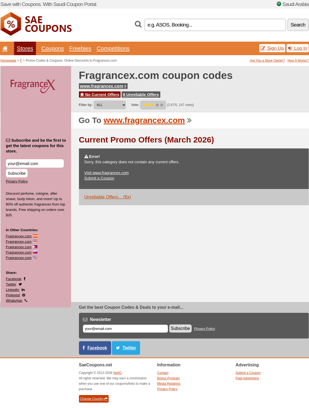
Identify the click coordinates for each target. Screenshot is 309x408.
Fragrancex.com (19, 236)
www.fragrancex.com (103, 86)
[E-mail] (125, 329)
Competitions (113, 48)
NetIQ (117, 373)
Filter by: (86, 105)
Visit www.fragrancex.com (106, 173)
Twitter (11, 284)
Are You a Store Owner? (267, 60)
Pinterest (13, 295)
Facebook (14, 279)
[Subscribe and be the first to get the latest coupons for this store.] (35, 163)
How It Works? (298, 60)
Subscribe (17, 173)
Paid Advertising (247, 378)
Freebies (80, 48)
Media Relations (169, 384)
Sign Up (272, 48)
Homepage (8, 60)
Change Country (94, 399)
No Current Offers (99, 94)
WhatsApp (14, 300)
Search (298, 25)
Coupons (52, 48)
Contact (162, 373)
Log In (297, 48)
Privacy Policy (17, 181)
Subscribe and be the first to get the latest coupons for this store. (36, 145)
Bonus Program (168, 378)
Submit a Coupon (99, 178)
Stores (25, 48)
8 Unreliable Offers (141, 94)
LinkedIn (12, 290)
